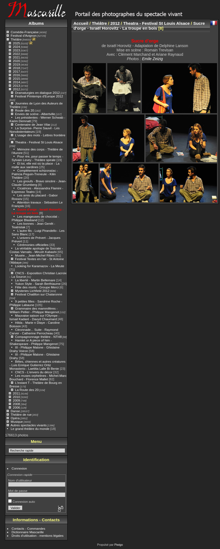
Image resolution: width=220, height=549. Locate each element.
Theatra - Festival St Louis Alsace (39, 142)
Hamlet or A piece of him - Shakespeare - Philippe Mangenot (34, 342)
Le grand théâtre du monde (30, 428)
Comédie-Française (25, 32)
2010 (16, 397)
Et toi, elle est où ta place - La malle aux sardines (36, 165)
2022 (16, 53)
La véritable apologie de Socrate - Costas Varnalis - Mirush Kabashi (36, 250)
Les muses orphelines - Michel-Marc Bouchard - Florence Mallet (38, 377)
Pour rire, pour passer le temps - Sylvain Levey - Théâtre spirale (37, 158)
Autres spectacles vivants (29, 425)
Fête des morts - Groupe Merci (37, 287)
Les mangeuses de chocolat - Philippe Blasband (35, 218)
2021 (16, 57)
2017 (16, 71)
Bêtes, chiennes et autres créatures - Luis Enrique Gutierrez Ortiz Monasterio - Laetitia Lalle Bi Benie (38, 365)
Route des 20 (24, 110)
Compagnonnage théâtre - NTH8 (38, 336)
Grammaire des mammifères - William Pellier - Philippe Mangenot (34, 310)
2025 (16, 43)
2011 (16, 393)
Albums (36, 23)
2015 (16, 78)
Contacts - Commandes (28, 528)
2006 (16, 407)
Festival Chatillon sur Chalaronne (38, 294)
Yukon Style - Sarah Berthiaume (37, 283)
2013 (16, 85)
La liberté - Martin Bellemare (35, 280)
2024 (16, 46)
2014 (16, 82)
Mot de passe (18, 490)
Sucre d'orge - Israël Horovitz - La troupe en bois (38, 211)
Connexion (19, 468)
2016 (16, 75)
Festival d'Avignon (23, 35)
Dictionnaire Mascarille (28, 532)
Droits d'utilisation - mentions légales (38, 535)
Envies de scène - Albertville (35, 114)
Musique (17, 421)
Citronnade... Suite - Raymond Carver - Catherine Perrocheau (34, 331)
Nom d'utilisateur (20, 480)
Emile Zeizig (152, 59)
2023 (16, 50)
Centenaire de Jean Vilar (32, 124)
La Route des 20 (26, 389)
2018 (16, 68)
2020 (16, 61)
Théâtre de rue (21, 414)
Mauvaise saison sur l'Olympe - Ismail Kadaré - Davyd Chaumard (35, 317)
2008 (16, 404)
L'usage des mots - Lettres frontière (40, 135)
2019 (16, 64)
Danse (15, 411)
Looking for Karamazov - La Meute (39, 266)
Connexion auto (21, 501)
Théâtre (16, 39)
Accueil (81, 23)
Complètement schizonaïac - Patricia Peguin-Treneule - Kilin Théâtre (35, 174)
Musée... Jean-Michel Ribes (34, 255)
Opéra (15, 418)
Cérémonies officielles (32, 244)
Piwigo (118, 544)
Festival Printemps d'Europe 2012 (39, 96)
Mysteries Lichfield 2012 (32, 290)
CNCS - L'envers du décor (33, 372)
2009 (16, 400)
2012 (16, 89)
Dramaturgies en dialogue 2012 (37, 92)
